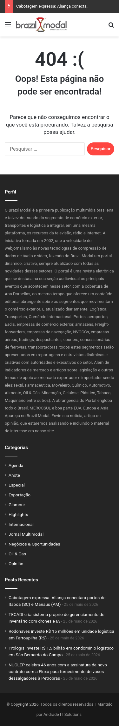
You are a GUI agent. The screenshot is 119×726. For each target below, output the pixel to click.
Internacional (21, 524)
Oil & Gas (17, 553)
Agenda (16, 465)
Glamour (17, 504)
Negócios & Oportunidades (34, 543)
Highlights (18, 514)
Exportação (19, 494)
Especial (17, 484)
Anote (14, 475)
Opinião (16, 563)
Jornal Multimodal (26, 534)
